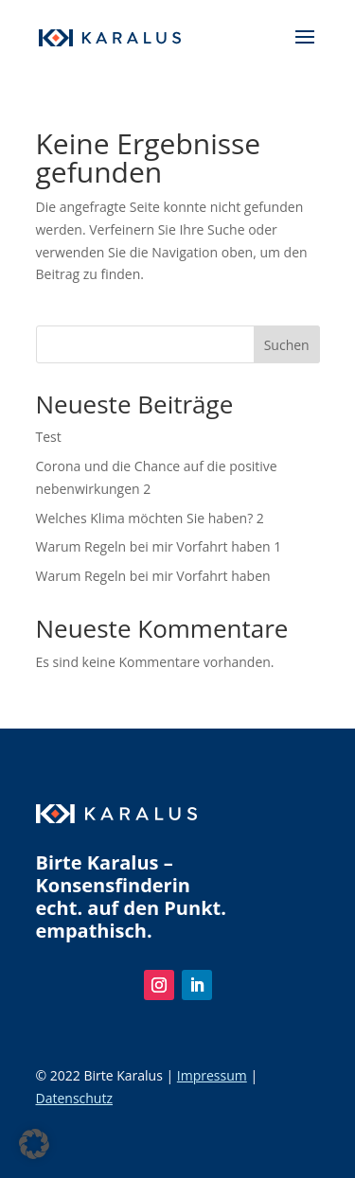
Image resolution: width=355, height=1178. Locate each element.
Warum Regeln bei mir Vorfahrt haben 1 (159, 546)
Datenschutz (74, 1098)
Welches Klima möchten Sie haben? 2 (150, 518)
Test (49, 437)
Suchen (287, 345)
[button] (34, 1144)
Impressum (212, 1075)
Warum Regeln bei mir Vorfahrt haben (153, 576)
